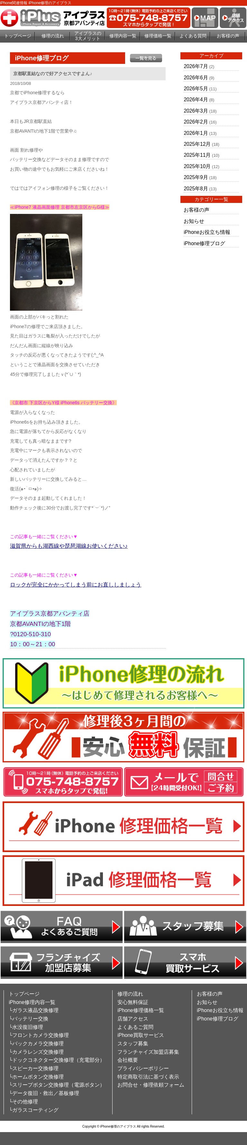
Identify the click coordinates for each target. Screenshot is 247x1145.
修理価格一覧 (157, 35)
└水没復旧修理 (26, 1027)
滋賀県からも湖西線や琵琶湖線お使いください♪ (68, 546)
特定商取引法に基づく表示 (148, 1077)
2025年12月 (197, 144)
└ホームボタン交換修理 (36, 1077)
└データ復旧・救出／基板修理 (44, 1093)
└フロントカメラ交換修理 (39, 1035)
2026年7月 (196, 66)
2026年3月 (196, 111)
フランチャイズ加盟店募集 (148, 1052)
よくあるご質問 (135, 1027)
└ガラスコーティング (34, 1110)
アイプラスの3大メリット (87, 36)
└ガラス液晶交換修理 (34, 1010)
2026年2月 (196, 122)
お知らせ (194, 221)
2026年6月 (196, 77)
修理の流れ (52, 35)
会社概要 (127, 1060)
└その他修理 (23, 1101)
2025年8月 (196, 188)
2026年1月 (196, 133)
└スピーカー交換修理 (34, 1068)
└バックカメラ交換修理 (36, 1043)
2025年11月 (197, 155)
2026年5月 (196, 88)
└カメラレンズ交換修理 (36, 1052)
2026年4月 (196, 99)
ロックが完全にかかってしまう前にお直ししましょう (75, 585)
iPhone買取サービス (140, 1035)
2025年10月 (197, 166)
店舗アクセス (132, 1018)
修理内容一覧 (122, 35)
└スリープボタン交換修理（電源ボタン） (57, 1085)
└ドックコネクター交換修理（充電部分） (57, 1060)
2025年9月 (196, 177)
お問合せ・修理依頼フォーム (150, 1085)
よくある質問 (192, 35)
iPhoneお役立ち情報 (207, 232)
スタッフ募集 (132, 1043)
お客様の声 (228, 35)
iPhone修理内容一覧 (32, 1002)
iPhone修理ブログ (204, 243)
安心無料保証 (132, 1002)
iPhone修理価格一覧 (140, 1010)
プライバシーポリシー (143, 1068)
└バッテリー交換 (28, 1018)
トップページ (17, 35)
